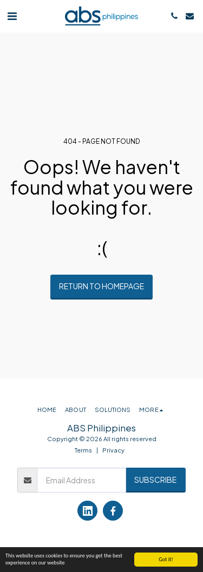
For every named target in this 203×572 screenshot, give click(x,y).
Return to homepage (101, 286)
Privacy (113, 450)
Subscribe (155, 479)
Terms (83, 450)
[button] (12, 15)
